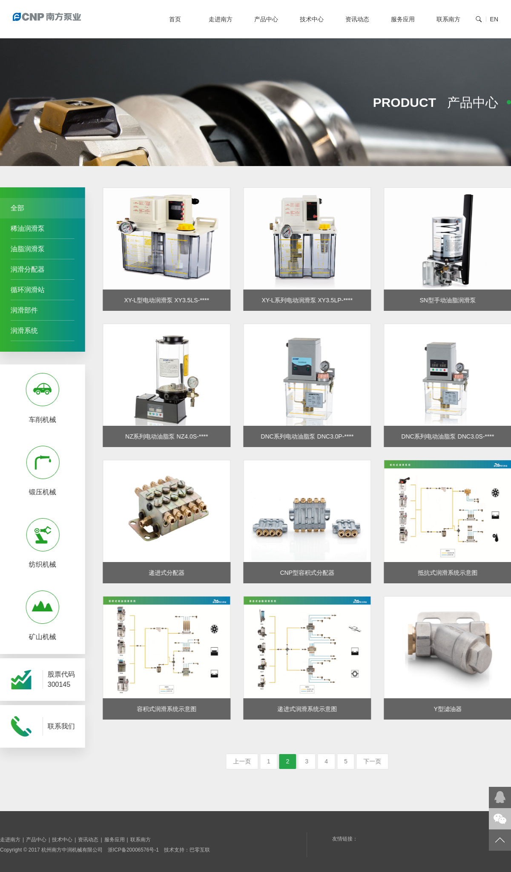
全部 (14, 208)
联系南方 (448, 19)
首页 (175, 19)
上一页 (255, 761)
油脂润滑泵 (25, 248)
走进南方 (221, 19)
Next (71, 509)
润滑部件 (21, 310)
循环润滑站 (25, 289)
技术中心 (312, 19)
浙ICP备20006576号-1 (133, 850)
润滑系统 (21, 330)
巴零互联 (199, 850)
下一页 (386, 761)
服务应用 (403, 19)
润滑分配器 (25, 269)
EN (494, 19)
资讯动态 (357, 19)
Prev (8, 509)
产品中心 (266, 19)
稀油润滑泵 (25, 228)
